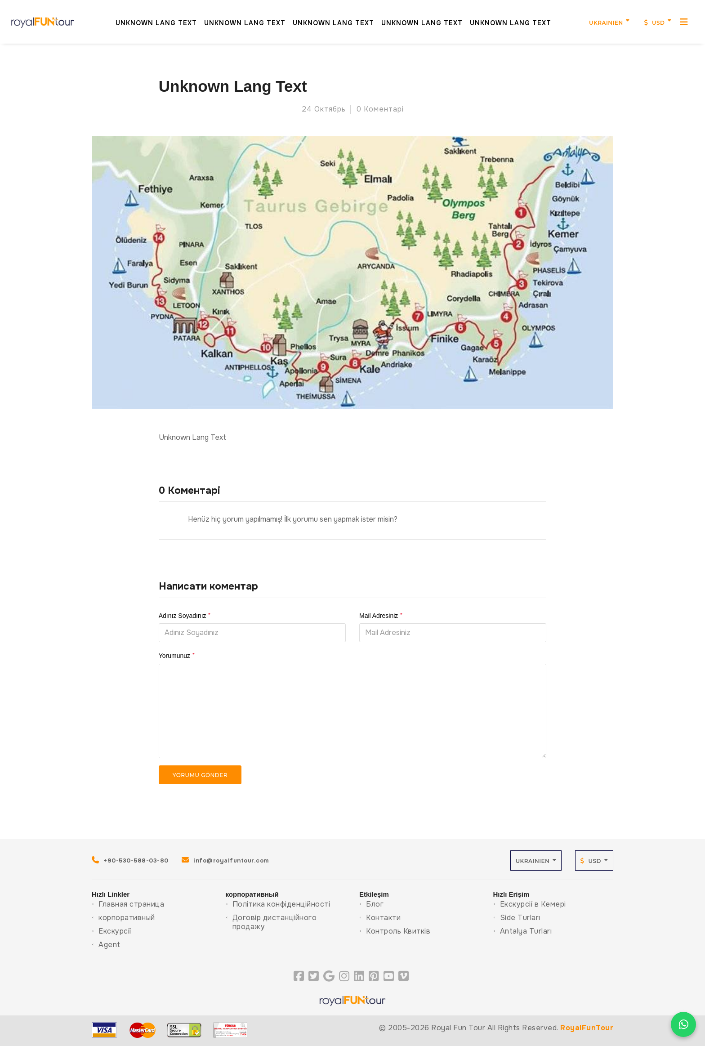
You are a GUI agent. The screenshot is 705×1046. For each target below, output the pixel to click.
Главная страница (131, 904)
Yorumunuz (177, 656)
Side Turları (520, 917)
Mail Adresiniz (381, 616)
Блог (375, 904)
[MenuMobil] (673, 18)
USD (643, 19)
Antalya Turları (526, 931)
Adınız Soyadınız (185, 616)
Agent (109, 944)
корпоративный (126, 917)
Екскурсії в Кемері (533, 904)
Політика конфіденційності (281, 904)
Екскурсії (114, 931)
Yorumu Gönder (200, 775)
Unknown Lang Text (144, 19)
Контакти (383, 917)
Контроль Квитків (398, 931)
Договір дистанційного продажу (274, 922)
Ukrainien (594, 19)
